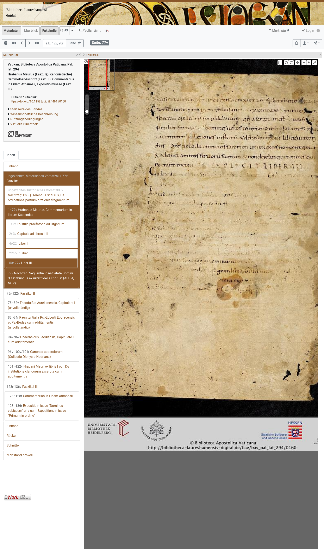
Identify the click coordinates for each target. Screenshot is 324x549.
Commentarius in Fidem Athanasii (40, 396)
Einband (12, 166)
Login (308, 31)
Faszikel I (37, 178)
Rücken (12, 436)
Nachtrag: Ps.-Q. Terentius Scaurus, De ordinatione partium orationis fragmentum (38, 195)
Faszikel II (21, 293)
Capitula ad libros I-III (28, 234)
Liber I (18, 243)
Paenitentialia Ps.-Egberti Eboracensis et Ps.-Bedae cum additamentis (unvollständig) (41, 322)
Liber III (20, 263)
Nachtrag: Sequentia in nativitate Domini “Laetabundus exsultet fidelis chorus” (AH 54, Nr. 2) (41, 278)
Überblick (31, 31)
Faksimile (49, 31)
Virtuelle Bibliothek (24, 124)
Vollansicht (90, 30)
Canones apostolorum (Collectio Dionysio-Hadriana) (35, 354)
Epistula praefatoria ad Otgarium (36, 224)
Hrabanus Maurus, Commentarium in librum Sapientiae (40, 212)
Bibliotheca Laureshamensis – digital (28, 12)
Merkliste (279, 31)
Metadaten (11, 31)
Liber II (19, 253)
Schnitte (13, 445)
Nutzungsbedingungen (26, 119)
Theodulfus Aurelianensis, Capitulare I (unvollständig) (41, 305)
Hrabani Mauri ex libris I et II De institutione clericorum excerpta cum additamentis (38, 371)
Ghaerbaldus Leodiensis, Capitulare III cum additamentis (41, 339)
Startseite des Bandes (26, 109)
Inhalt (11, 155)
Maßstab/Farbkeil (20, 455)
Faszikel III (22, 387)
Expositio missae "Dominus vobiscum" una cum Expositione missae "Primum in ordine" (37, 411)
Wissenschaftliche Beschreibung (34, 114)
